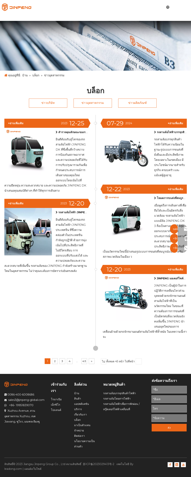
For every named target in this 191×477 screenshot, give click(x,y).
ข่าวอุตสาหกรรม (93, 103)
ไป (103, 361)
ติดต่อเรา (79, 436)
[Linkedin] (176, 464)
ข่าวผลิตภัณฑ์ (137, 103)
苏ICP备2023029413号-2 (99, 464)
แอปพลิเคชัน (81, 404)
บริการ (78, 409)
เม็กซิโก (55, 404)
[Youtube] (183, 464)
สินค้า (77, 398)
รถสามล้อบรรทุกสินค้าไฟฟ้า (119, 393)
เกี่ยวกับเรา (80, 414)
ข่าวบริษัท (48, 103)
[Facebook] (170, 464)
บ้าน (76, 393)
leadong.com (13, 469)
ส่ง (169, 427)
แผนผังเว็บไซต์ (32, 469)
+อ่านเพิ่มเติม (175, 123)
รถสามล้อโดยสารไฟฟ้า (117, 398)
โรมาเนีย (56, 399)
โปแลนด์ (56, 410)
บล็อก (77, 420)
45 (84, 361)
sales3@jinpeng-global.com (26, 400)
